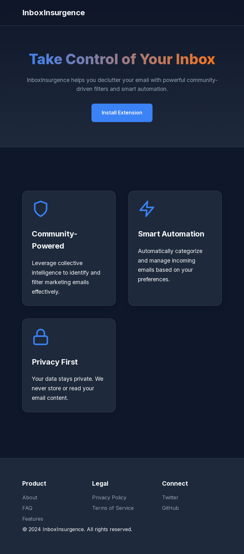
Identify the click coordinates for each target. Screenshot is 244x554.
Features (32, 519)
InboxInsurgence (53, 12)
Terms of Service (113, 508)
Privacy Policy (109, 497)
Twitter (170, 497)
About (29, 497)
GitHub (170, 508)
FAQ (27, 508)
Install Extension (122, 112)
